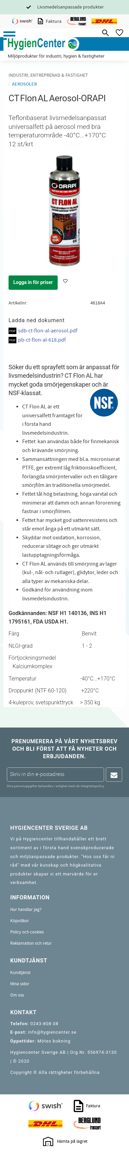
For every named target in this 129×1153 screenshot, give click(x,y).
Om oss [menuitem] (17, 995)
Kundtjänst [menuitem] (20, 972)
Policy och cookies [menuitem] (27, 932)
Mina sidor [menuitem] (19, 984)
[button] (9, 36)
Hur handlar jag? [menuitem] (26, 909)
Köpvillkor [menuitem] (19, 921)
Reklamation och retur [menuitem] (31, 943)
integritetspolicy (92, 786)
